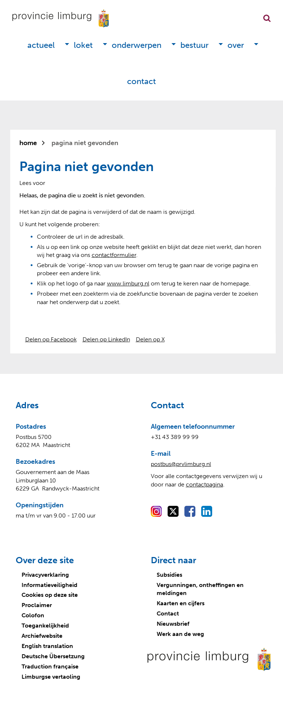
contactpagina (204, 484)
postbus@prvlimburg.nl (181, 464)
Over (235, 45)
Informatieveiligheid (49, 584)
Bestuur (194, 45)
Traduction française (50, 666)
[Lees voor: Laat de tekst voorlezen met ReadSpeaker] (32, 182)
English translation (47, 646)
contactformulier (114, 254)
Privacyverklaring (45, 574)
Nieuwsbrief (173, 623)
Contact (141, 81)
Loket (83, 45)
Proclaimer (37, 605)
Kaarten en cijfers (180, 603)
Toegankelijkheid (45, 625)
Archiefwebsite (42, 635)
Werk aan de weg (180, 633)
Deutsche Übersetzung (53, 656)
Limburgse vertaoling (51, 676)
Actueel (41, 45)
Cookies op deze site (50, 594)
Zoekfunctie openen (267, 18)
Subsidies (169, 574)
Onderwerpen (136, 45)
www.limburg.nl (128, 283)
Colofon (33, 615)
